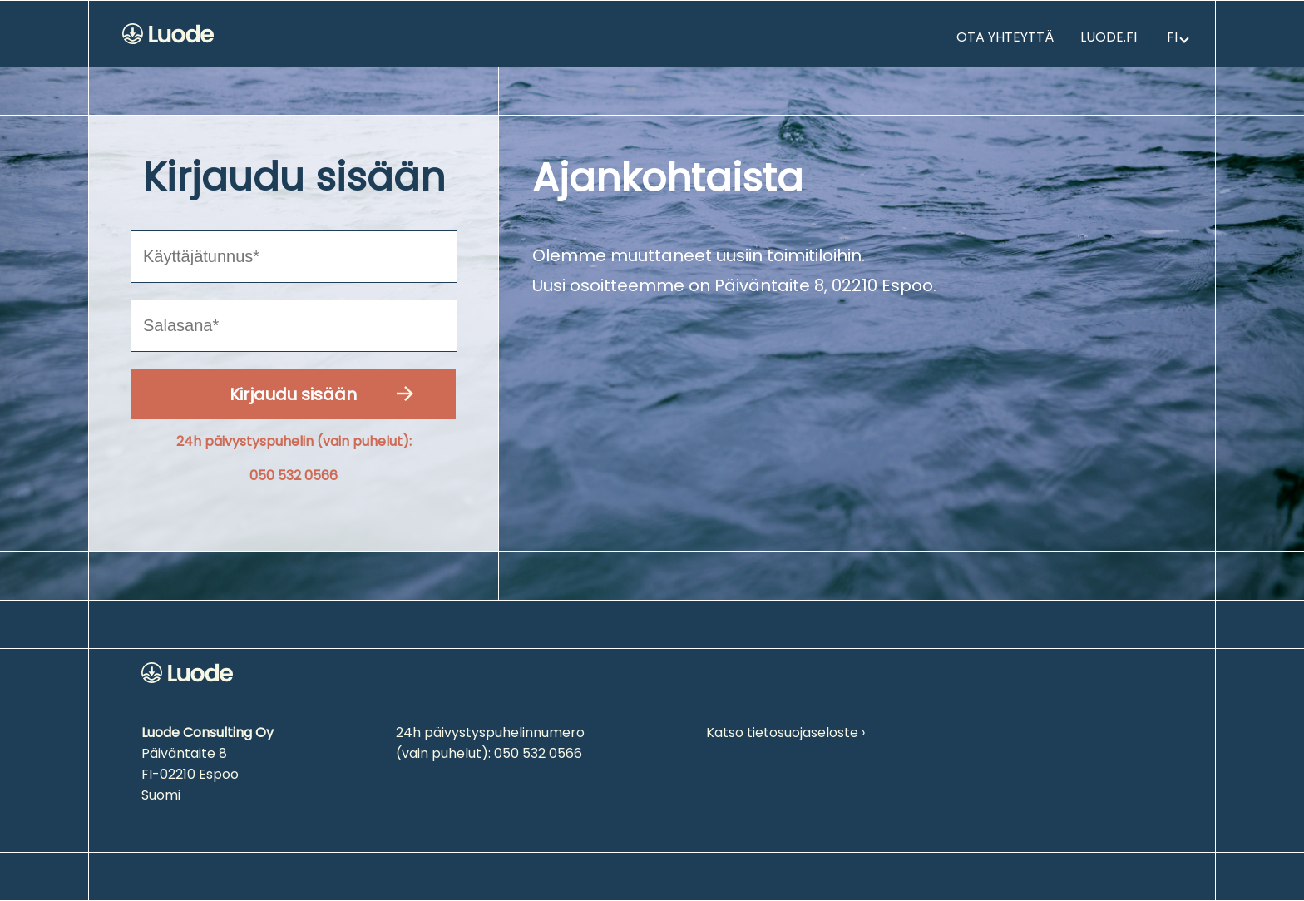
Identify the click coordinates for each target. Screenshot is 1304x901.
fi (1178, 37)
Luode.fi (1108, 37)
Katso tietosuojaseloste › (785, 732)
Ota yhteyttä (1005, 37)
